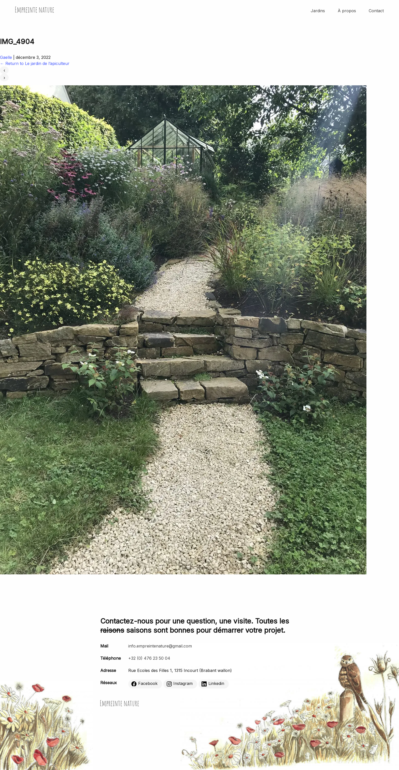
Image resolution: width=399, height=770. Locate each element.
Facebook (144, 683)
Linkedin (213, 683)
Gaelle (6, 57)
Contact (376, 10)
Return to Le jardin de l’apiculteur (34, 63)
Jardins (318, 10)
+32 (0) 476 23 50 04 (149, 658)
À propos (347, 10)
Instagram (179, 683)
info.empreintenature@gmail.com (160, 646)
